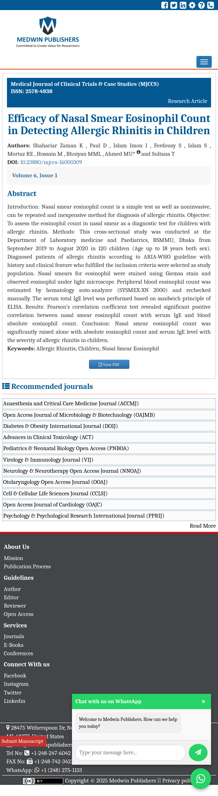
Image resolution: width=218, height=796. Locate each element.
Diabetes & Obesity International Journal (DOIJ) (60, 426)
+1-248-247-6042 (51, 753)
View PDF (109, 364)
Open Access (18, 614)
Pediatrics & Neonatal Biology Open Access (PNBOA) (66, 448)
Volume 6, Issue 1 (34, 175)
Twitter (13, 692)
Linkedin (14, 701)
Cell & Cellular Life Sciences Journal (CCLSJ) (55, 493)
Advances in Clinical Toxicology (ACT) (48, 437)
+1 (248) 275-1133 (61, 770)
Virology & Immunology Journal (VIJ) (48, 459)
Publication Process (27, 566)
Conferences (18, 653)
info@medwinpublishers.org (48, 744)
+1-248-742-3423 (53, 761)
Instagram (16, 684)
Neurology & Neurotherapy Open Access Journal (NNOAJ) (72, 471)
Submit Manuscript (22, 741)
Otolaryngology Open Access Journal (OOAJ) (55, 482)
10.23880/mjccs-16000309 (51, 162)
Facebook (15, 675)
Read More (203, 525)
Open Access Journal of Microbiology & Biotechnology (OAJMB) (79, 415)
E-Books (13, 645)
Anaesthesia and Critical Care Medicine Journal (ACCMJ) (71, 403)
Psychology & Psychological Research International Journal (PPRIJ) (83, 515)
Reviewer (15, 605)
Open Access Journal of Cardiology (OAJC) (52, 504)
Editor (11, 597)
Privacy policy (179, 780)
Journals (14, 636)
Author (12, 589)
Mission (13, 558)
